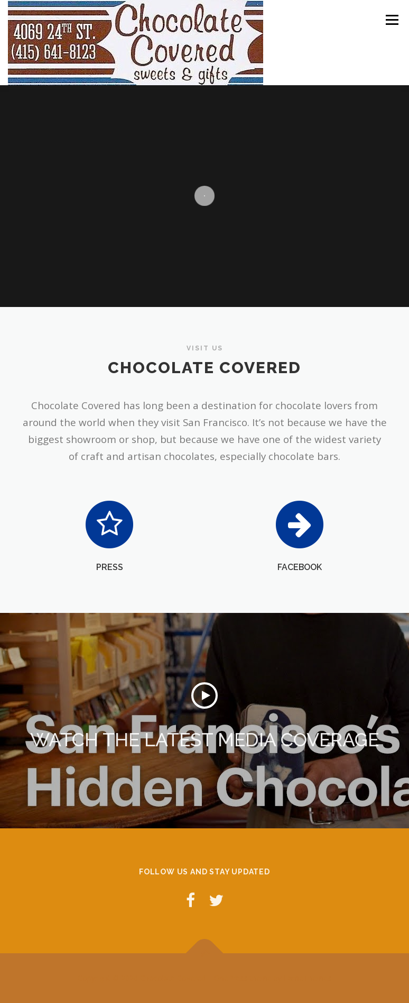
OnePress (230, 978)
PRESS (109, 567)
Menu (392, 19)
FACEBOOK (299, 567)
